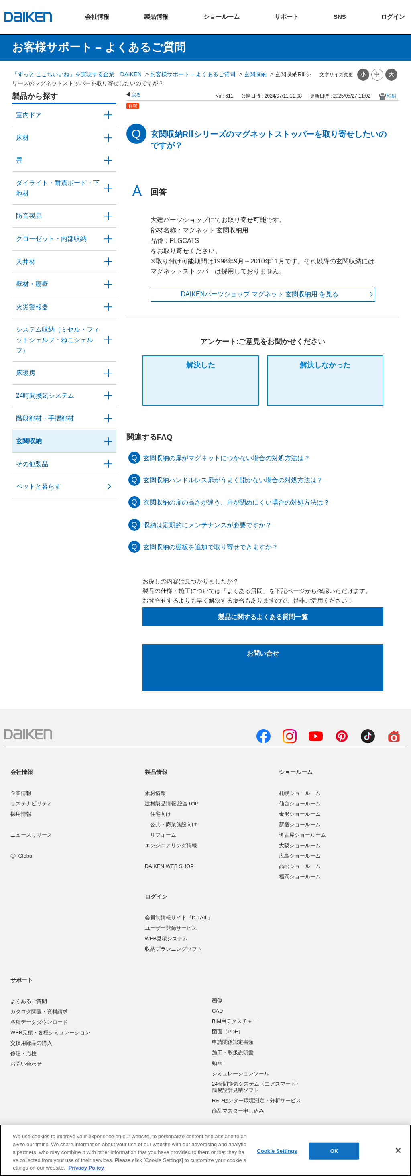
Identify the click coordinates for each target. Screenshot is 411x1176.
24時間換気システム (45, 395)
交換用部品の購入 (31, 1043)
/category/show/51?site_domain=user (108, 396)
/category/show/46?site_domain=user (108, 160)
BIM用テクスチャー (235, 1021)
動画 (217, 1063)
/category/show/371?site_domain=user (108, 115)
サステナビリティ (31, 804)
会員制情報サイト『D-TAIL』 (179, 918)
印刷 (391, 96)
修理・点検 (23, 1053)
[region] (205, 1150)
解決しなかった (325, 365)
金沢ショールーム (300, 814)
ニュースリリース (31, 835)
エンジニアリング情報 (171, 845)
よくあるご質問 (28, 1001)
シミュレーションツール (240, 1073)
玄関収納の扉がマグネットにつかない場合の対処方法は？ (226, 458)
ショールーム (296, 772)
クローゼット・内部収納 (51, 238)
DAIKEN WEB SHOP (169, 866)
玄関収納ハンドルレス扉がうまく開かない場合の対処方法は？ (233, 480)
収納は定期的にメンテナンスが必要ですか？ (207, 525)
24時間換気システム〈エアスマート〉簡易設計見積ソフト (256, 1087)
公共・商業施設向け (173, 824)
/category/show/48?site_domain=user (108, 188)
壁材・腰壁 (32, 284)
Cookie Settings (277, 1151)
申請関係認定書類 (233, 1042)
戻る (136, 95)
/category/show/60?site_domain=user (108, 373)
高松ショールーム (300, 866)
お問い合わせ (26, 1064)
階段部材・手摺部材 (45, 418)
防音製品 (29, 215)
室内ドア (29, 115)
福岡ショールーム (300, 877)
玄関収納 (255, 74)
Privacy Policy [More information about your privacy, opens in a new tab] (86, 1168)
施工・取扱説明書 (233, 1053)
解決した (200, 365)
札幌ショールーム (300, 793)
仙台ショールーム (300, 804)
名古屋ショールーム (302, 835)
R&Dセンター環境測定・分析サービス (256, 1100)
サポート (21, 980)
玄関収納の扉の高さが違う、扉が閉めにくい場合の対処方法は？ (236, 502)
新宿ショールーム (300, 824)
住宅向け (160, 814)
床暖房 (25, 372)
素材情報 (155, 793)
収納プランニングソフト (173, 949)
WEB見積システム (166, 939)
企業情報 (20, 793)
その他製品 (32, 464)
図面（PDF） (227, 1032)
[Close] (398, 1150)
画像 (217, 1000)
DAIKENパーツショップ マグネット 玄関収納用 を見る (260, 294)
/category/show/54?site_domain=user (108, 239)
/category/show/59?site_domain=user (108, 137)
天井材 (25, 261)
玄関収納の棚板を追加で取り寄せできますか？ (210, 547)
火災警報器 (32, 307)
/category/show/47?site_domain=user (108, 284)
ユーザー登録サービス (171, 928)
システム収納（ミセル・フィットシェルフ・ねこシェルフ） (58, 339)
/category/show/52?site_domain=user (108, 307)
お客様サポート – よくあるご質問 (192, 74)
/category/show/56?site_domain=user (108, 441)
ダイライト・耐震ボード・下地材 (58, 188)
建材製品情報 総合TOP (172, 804)
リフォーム (163, 835)
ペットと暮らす (38, 486)
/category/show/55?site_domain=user (108, 339)
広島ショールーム (300, 856)
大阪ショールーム (300, 845)
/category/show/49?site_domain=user (108, 262)
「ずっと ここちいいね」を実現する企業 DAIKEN (77, 74)
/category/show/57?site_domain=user (108, 418)
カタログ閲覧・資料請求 (39, 1012)
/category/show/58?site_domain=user (108, 464)
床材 (22, 137)
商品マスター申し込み (238, 1111)
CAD (217, 1011)
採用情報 (20, 814)
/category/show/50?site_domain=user (108, 216)
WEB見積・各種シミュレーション (50, 1032)
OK (334, 1151)
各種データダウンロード (39, 1022)
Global (21, 856)
